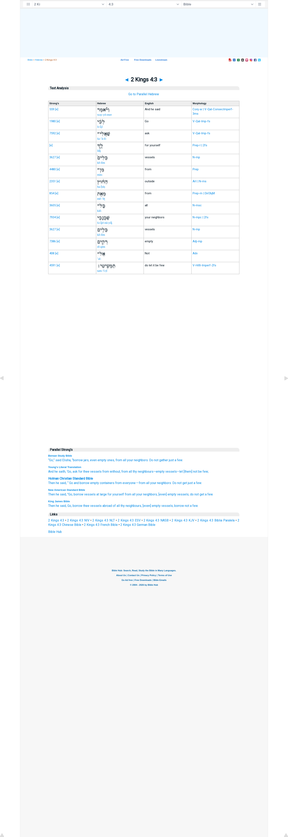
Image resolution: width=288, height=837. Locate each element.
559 (51, 109)
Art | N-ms (199, 181)
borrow (78, 494)
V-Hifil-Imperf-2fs (204, 265)
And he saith (56, 471)
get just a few (191, 483)
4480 (52, 169)
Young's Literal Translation (64, 467)
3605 (52, 205)
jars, (86, 460)
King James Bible (59, 501)
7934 (52, 217)
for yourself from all (121, 494)
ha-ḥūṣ (101, 186)
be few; (203, 471)
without (114, 471)
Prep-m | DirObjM (204, 193)
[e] (56, 109)
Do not (153, 460)
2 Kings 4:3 (56, 520)
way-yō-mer (104, 114)
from (119, 460)
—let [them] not (187, 471)
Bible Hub (55, 532)
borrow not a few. (186, 506)
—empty (159, 471)
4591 (52, 265)
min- (100, 174)
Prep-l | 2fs (200, 145)
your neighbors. (137, 460)
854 (51, 193)
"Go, (70, 494)
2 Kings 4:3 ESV (129, 520)
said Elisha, (63, 460)
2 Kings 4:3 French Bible (101, 525)
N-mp (196, 157)
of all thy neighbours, (127, 506)
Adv (195, 253)
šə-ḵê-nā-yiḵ (104, 222)
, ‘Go (68, 471)
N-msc (197, 205)
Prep (196, 169)
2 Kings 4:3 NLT (103, 520)
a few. (209, 494)
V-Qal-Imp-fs (201, 121)
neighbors (164, 483)
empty (94, 483)
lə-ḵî (100, 126)
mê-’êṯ (101, 198)
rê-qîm (101, 246)
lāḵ (99, 150)
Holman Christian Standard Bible (70, 478)
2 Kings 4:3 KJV (183, 520)
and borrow (81, 483)
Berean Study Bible (60, 455)
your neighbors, (147, 494)
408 (51, 253)
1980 (52, 121)
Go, (69, 506)
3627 (52, 157)
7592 (52, 133)
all (124, 460)
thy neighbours (142, 471)
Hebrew (39, 60)
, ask (74, 471)
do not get (197, 494)
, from (124, 471)
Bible (30, 60)
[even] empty (167, 494)
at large (101, 494)
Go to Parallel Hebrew (143, 94)
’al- (99, 258)
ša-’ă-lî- (102, 138)
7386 (52, 241)
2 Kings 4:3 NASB (156, 520)
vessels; (183, 494)
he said (61, 483)
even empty (98, 460)
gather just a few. (171, 460)
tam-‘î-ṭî (102, 270)
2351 (52, 181)
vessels (171, 471)
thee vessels (92, 506)
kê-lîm (101, 162)
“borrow (77, 460)
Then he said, (57, 494)
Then (51, 483)
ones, (111, 460)
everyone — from (134, 483)
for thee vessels (90, 471)
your (153, 483)
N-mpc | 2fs (200, 217)
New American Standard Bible (66, 489)
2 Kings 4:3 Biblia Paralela (216, 520)
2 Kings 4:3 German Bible (137, 525)
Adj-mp (197, 241)
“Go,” (51, 460)
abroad (107, 506)
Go (71, 483)
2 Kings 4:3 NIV (78, 520)
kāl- (99, 210)
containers (107, 483)
